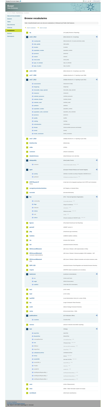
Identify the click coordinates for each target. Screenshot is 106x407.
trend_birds (37, 59)
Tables (9, 21)
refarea (36, 211)
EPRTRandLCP (34, 182)
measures (36, 93)
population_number (39, 50)
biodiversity (33, 143)
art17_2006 (32, 75)
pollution (36, 105)
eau (35, 342)
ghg (30, 231)
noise (31, 311)
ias (30, 240)
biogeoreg (36, 86)
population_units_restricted (41, 111)
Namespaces (10, 36)
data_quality (37, 44)
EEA (14, 1)
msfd (31, 307)
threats (36, 127)
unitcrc (36, 217)
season (36, 56)
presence (36, 53)
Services (9, 33)
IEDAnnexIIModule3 (35, 253)
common (32, 151)
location (36, 47)
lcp (30, 302)
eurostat (32, 192)
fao (30, 197)
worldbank (32, 393)
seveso (31, 324)
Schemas (9, 27)
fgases (31, 223)
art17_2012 (32, 79)
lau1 (30, 289)
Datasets (9, 18)
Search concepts (43, 27)
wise (30, 388)
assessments (37, 83)
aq (30, 32)
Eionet (13, 12)
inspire (31, 270)
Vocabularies (11, 30)
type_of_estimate (38, 62)
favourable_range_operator (41, 90)
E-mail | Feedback (12, 402)
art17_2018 (32, 138)
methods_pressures (39, 96)
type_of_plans (37, 66)
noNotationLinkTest (39, 352)
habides (31, 236)
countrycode (37, 41)
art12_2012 (32, 37)
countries (36, 319)
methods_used (37, 102)
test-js (35, 355)
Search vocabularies (31, 27)
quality (35, 118)
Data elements (11, 24)
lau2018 (31, 298)
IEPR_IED (32, 265)
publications (33, 315)
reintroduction (37, 124)
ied (30, 244)
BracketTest (37, 336)
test (30, 329)
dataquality (32, 160)
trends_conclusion (38, 133)
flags (35, 204)
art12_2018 (32, 71)
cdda (31, 147)
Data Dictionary (19, 12)
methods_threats (38, 99)
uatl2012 (36, 284)
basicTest (36, 333)
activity (36, 173)
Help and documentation (13, 16)
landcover (32, 274)
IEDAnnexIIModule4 (35, 259)
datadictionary (34, 156)
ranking (36, 121)
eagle (35, 281)
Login (85, 1)
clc (35, 278)
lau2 (30, 294)
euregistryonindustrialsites (37, 188)
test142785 (36, 359)
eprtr (30, 169)
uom (30, 384)
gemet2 (31, 227)
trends (35, 130)
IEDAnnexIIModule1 (35, 249)
